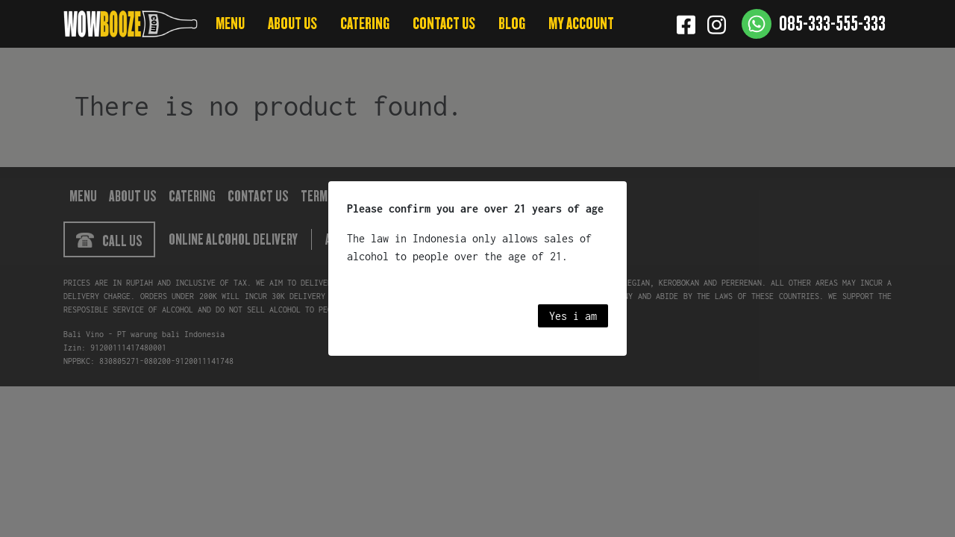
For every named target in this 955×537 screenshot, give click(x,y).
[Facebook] (686, 24)
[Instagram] (716, 24)
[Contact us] (814, 24)
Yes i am (573, 316)
